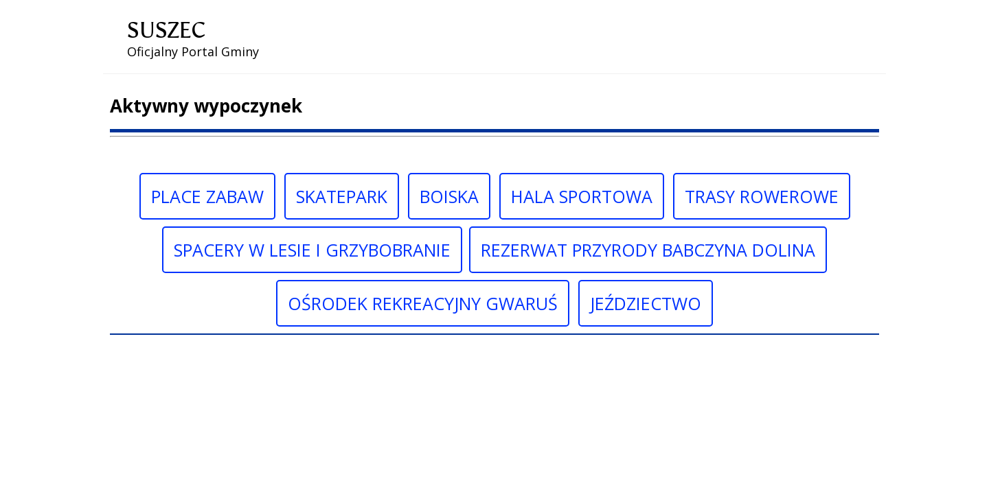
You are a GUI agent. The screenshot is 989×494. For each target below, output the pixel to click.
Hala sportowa (581, 196)
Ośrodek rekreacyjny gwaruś (423, 303)
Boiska (449, 196)
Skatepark (341, 196)
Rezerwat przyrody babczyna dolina (648, 249)
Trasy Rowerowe (762, 196)
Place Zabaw (207, 196)
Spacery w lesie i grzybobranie (312, 249)
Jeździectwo (645, 303)
